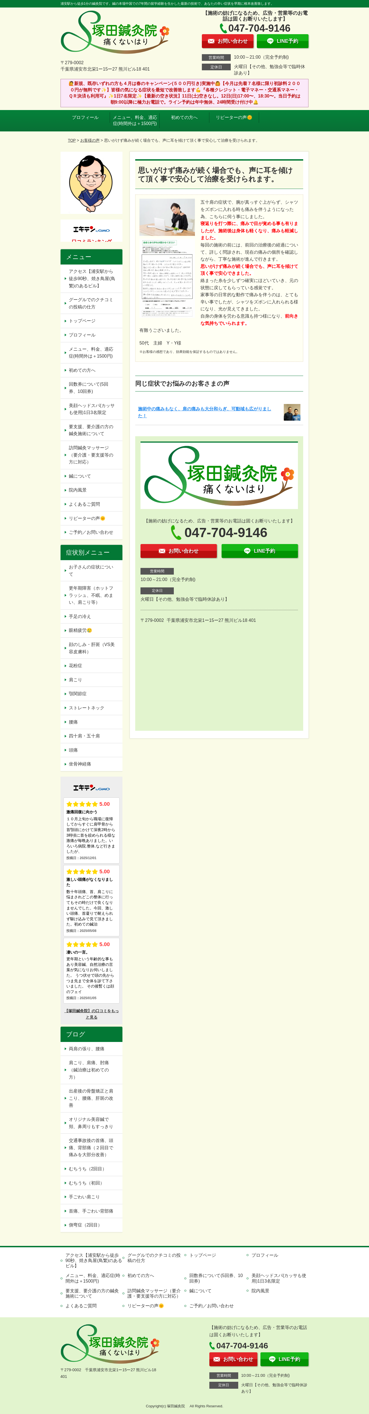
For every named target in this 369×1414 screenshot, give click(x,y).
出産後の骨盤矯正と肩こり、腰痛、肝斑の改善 (91, 1098)
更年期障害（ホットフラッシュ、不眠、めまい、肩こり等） (91, 595)
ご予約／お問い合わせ (91, 532)
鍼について (80, 476)
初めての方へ (184, 117)
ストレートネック (86, 707)
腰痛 (73, 722)
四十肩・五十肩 (84, 736)
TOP (72, 140)
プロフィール (85, 117)
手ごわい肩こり (84, 1196)
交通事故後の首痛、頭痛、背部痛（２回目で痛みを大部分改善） (91, 1147)
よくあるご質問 (84, 504)
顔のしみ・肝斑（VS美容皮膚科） (92, 648)
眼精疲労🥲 (80, 630)
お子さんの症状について (91, 571)
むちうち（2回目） (88, 1168)
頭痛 (73, 750)
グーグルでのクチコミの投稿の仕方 (91, 303)
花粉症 (75, 665)
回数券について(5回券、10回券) (88, 388)
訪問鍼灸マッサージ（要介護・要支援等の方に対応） (91, 454)
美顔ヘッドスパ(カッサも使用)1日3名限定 (92, 409)
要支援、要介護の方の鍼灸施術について (91, 430)
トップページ (82, 320)
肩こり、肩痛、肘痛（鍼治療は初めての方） (89, 1069)
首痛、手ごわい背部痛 (91, 1211)
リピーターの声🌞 (234, 117)
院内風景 (78, 490)
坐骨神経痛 (80, 764)
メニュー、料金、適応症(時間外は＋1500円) (135, 120)
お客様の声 (90, 140)
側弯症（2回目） (85, 1225)
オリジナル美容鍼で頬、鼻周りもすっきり (91, 1123)
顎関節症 (78, 693)
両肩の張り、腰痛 (86, 1048)
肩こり (75, 679)
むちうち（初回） (86, 1183)
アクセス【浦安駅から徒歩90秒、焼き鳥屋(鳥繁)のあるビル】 (92, 278)
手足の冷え (80, 616)
